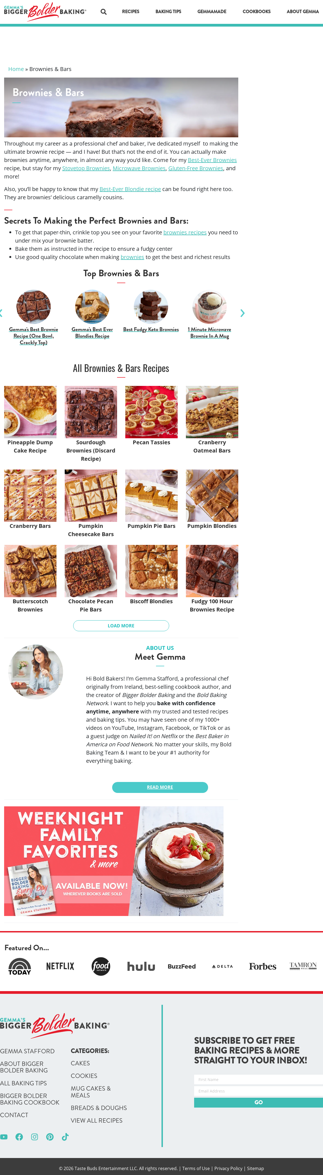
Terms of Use (196, 1168)
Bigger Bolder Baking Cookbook (29, 1099)
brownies (132, 257)
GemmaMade (211, 11)
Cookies (84, 1076)
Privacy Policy (228, 1168)
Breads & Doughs (99, 1108)
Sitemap (255, 1168)
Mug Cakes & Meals (91, 1092)
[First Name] (258, 1079)
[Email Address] (258, 1091)
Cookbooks (257, 11)
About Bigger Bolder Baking (24, 1067)
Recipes (130, 11)
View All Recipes (97, 1120)
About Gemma (303, 11)
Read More (160, 787)
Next (242, 310)
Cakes (80, 1063)
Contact (14, 1115)
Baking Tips (168, 11)
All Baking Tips (23, 1083)
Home (16, 69)
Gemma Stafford (27, 1051)
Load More (121, 626)
